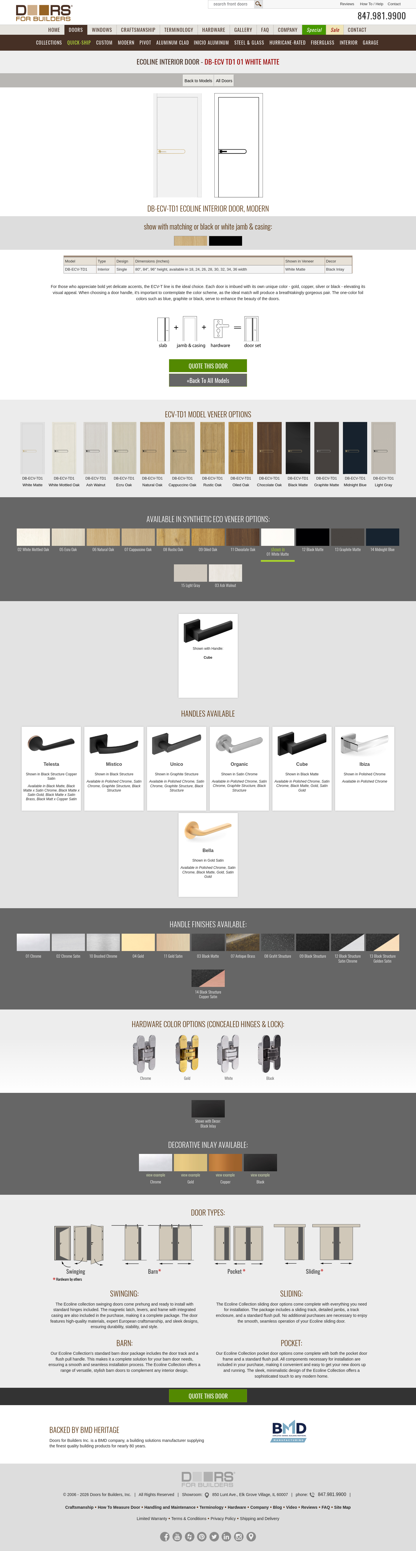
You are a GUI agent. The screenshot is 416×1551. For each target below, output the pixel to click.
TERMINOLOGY (178, 29)
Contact (394, 4)
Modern (126, 43)
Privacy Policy (223, 1518)
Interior (349, 43)
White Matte (32, 456)
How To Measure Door (119, 1507)
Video (291, 1507)
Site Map (342, 1507)
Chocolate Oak (269, 456)
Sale (334, 29)
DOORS (76, 29)
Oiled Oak (241, 456)
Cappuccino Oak (182, 456)
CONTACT (357, 29)
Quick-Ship (79, 43)
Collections (49, 43)
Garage (371, 43)
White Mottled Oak (64, 456)
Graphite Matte (326, 456)
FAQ (265, 29)
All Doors (224, 80)
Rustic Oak (212, 456)
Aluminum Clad (172, 43)
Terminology (212, 1507)
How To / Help (371, 4)
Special (314, 29)
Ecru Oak (124, 456)
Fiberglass (323, 43)
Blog (277, 1507)
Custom (104, 43)
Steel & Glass (249, 43)
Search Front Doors (235, 4)
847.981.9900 (382, 16)
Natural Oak (152, 456)
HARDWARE (213, 29)
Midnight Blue (355, 456)
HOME (54, 29)
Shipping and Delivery (259, 1518)
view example (155, 1175)
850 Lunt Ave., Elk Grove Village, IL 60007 (250, 1494)
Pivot (145, 43)
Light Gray (383, 456)
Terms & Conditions (188, 1518)
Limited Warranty (152, 1518)
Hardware (237, 1507)
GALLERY (243, 29)
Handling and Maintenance (170, 1507)
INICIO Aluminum (211, 43)
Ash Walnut (95, 456)
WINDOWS (102, 29)
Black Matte (298, 456)
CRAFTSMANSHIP (138, 29)
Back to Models (198, 80)
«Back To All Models (208, 380)
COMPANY (288, 29)
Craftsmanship (79, 1507)
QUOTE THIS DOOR (208, 366)
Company (259, 1507)
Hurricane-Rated (288, 43)
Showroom (191, 1494)
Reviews (347, 4)
